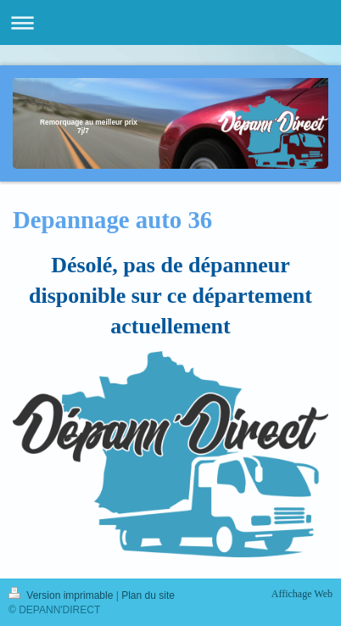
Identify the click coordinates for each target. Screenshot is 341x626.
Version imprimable (62, 595)
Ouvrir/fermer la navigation (170, 22)
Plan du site (148, 595)
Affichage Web (302, 594)
